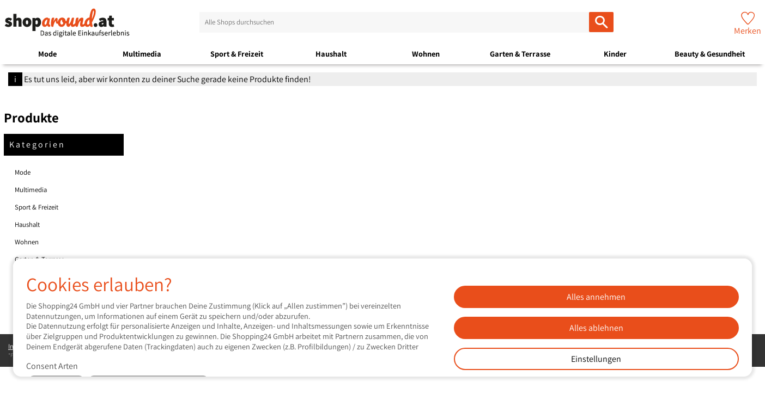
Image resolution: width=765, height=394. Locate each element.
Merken (747, 30)
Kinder (615, 53)
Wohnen (426, 53)
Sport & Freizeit (236, 53)
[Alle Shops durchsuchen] (601, 22)
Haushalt (331, 53)
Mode (47, 53)
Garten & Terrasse (520, 53)
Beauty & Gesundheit (710, 53)
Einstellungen (596, 359)
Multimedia (142, 53)
